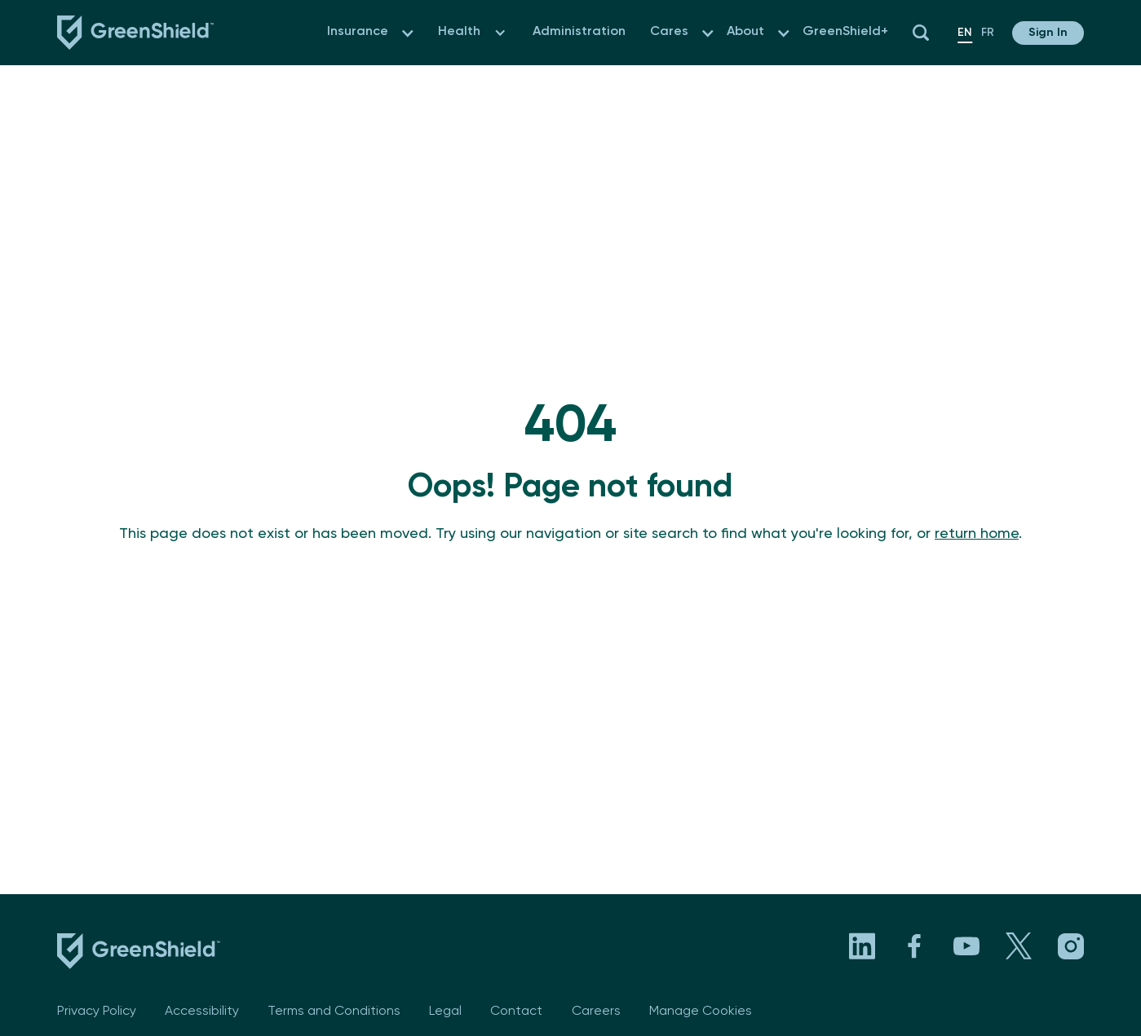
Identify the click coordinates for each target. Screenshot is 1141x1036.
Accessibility (202, 1011)
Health (459, 31)
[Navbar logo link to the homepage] (135, 32)
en (964, 32)
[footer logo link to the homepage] (138, 954)
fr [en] (987, 32)
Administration (579, 31)
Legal (445, 1011)
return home (977, 534)
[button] (407, 33)
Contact (516, 1011)
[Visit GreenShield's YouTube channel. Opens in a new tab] (966, 946)
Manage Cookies (700, 1011)
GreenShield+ (845, 31)
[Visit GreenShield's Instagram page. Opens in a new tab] (1071, 946)
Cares (669, 31)
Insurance (357, 31)
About (745, 31)
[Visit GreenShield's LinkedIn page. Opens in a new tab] (862, 946)
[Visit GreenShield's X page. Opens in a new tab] (1019, 946)
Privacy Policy (96, 1011)
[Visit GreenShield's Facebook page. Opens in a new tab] (914, 946)
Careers (596, 1011)
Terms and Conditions (334, 1011)
